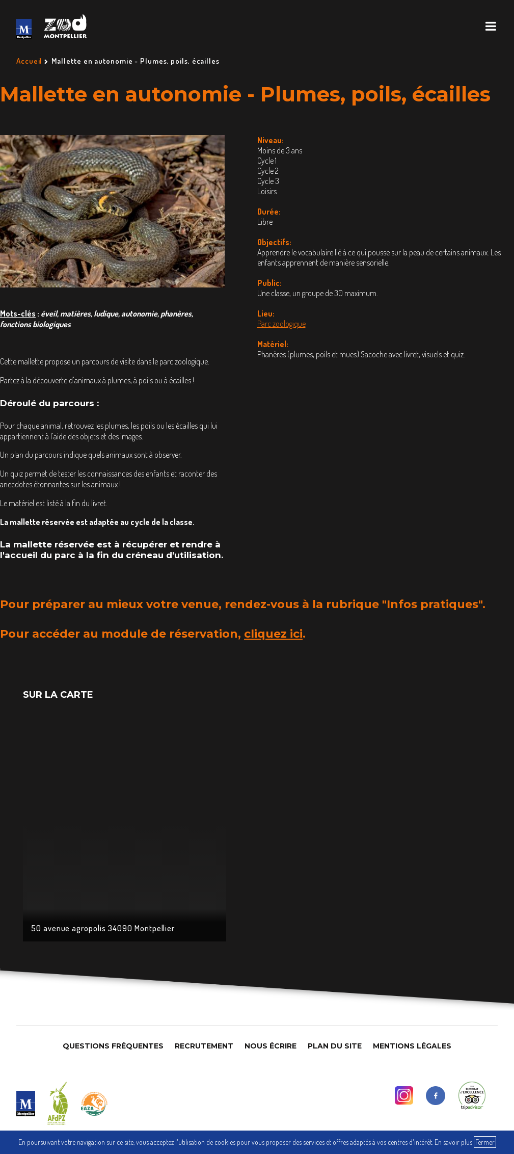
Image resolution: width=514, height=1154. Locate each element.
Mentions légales (412, 1046)
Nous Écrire (270, 1046)
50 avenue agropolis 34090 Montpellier (103, 928)
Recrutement (204, 1046)
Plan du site (335, 1046)
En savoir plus (453, 1142)
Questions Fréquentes (113, 1046)
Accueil (29, 61)
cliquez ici (273, 634)
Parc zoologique (281, 324)
